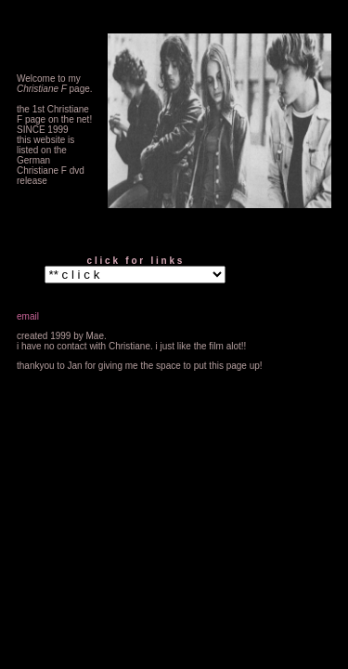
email (28, 316)
